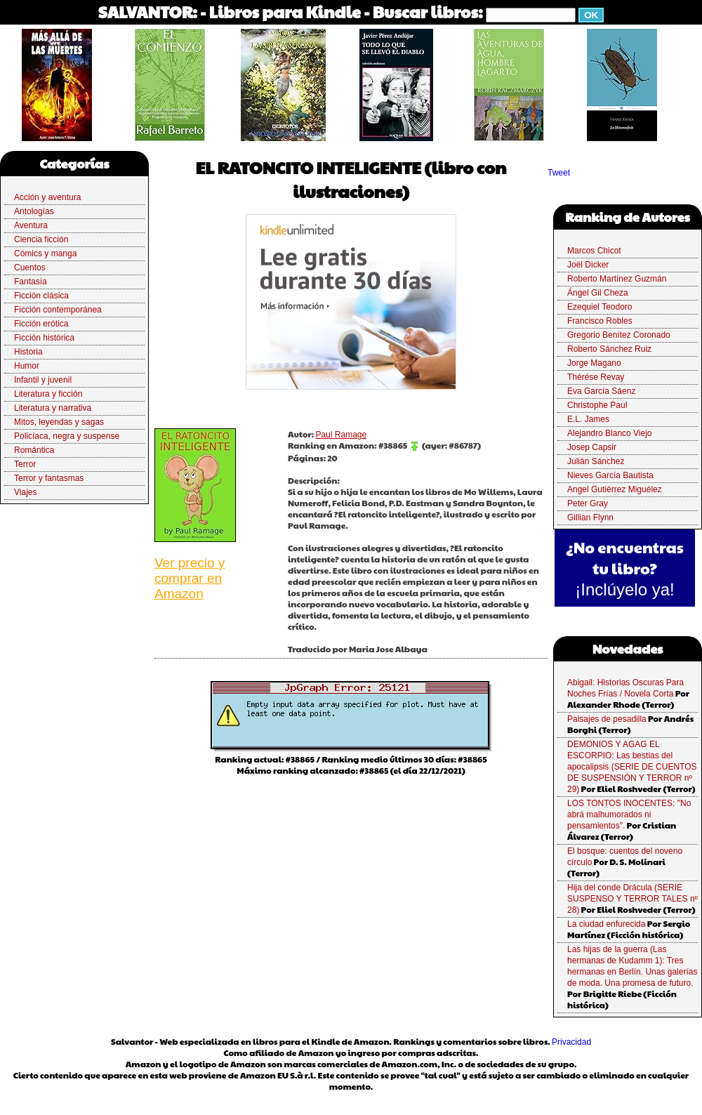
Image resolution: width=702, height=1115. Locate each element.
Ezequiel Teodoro (600, 307)
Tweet (559, 173)
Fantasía (30, 281)
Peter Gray (587, 503)
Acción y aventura (47, 197)
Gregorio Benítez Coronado (618, 335)
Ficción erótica (41, 324)
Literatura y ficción (48, 394)
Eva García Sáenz (601, 391)
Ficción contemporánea (58, 310)
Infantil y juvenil (43, 380)
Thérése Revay (595, 377)
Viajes (25, 492)
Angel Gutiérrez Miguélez (614, 489)
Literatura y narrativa (52, 408)
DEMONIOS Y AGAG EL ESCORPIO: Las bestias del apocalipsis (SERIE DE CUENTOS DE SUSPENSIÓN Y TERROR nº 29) (632, 766)
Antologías (34, 211)
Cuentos (30, 267)
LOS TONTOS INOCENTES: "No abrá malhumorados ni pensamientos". (629, 814)
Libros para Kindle (285, 11)
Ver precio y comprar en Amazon (189, 578)
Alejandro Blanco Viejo (609, 433)
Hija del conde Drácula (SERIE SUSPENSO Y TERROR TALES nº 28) (632, 899)
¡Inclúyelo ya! (624, 589)
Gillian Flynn (590, 517)
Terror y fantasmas (49, 478)
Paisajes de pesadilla (607, 719)
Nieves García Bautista (610, 475)
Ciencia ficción (41, 239)
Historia (28, 352)
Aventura (31, 225)
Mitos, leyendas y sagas (59, 422)
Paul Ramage (340, 435)
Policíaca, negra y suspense (66, 436)
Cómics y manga (45, 253)
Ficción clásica (41, 296)
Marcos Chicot (594, 251)
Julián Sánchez (595, 461)
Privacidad (571, 1042)
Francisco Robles (600, 321)
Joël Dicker (588, 265)
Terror (25, 464)
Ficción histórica (44, 338)
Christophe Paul (597, 405)
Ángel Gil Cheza (597, 293)
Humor (26, 366)
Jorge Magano (594, 363)
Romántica (34, 450)
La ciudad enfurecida (606, 924)
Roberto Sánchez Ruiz (609, 349)
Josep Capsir (591, 447)
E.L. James (588, 419)
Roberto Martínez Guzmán (616, 279)
